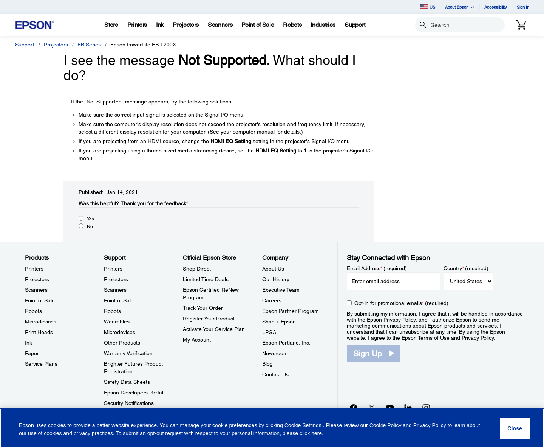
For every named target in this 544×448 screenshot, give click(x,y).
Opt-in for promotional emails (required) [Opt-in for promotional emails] (401, 303)
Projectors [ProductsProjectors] (37, 279)
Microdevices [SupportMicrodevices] (119, 332)
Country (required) (466, 268)
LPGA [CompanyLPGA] (269, 332)
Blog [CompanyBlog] (267, 364)
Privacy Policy (399, 320)
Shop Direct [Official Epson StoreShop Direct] (197, 269)
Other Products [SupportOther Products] (122, 343)
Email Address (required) (377, 268)
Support (24, 45)
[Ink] (160, 25)
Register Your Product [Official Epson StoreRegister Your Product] (209, 319)
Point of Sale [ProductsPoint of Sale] (40, 300)
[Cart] (521, 24)
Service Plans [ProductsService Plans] (41, 364)
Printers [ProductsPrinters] (34, 269)
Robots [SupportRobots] (112, 311)
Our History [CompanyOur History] (275, 279)
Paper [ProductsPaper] (32, 353)
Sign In (523, 7)
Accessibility (495, 7)
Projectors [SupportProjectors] (116, 279)
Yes (90, 219)
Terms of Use (434, 338)
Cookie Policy (385, 425)
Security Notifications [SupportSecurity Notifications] (129, 403)
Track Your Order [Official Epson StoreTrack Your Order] (203, 308)
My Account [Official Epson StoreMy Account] (197, 340)
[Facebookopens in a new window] (353, 407)
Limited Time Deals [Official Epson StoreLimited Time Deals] (206, 279)
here (316, 433)
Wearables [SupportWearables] (117, 322)
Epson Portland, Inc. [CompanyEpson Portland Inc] (286, 343)
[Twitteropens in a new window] (372, 407)
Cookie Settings (303, 425)
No (90, 226)
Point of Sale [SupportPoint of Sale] (119, 300)
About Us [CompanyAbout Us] (273, 269)
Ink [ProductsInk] (28, 343)
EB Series (89, 45)
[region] (272, 428)
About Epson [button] (459, 7)
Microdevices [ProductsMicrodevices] (40, 322)
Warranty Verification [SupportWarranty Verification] (128, 353)
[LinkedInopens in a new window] (408, 407)
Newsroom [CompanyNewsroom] (275, 353)
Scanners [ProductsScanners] (36, 290)
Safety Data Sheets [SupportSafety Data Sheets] (127, 382)
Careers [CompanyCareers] (271, 300)
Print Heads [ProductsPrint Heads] (39, 332)
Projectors (56, 45)
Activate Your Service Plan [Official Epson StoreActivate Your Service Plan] (214, 329)
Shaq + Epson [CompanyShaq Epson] (279, 322)
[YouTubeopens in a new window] (390, 407)
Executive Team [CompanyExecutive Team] (281, 290)
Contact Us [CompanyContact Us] (275, 374)
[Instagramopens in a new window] (426, 407)
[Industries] (323, 25)
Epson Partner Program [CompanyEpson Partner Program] (290, 311)
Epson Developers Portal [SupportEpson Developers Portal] (133, 392)
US (427, 6)
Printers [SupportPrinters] (113, 269)
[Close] (515, 428)
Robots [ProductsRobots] (33, 311)
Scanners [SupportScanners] (115, 290)
